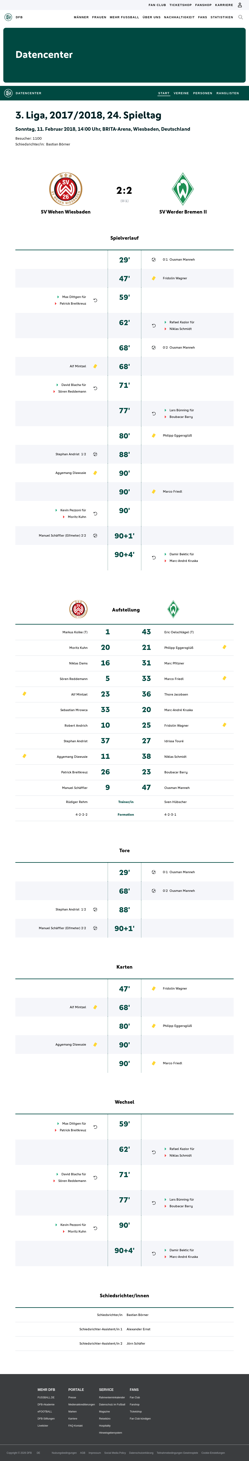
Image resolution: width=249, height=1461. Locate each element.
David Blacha (71, 385)
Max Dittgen (71, 297)
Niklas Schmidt (181, 329)
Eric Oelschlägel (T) (179, 632)
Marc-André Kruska (184, 561)
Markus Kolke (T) (75, 632)
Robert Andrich (76, 725)
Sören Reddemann (72, 391)
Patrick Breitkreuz (73, 303)
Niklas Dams (78, 663)
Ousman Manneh (182, 259)
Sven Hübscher (175, 802)
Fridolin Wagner (175, 278)
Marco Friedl (172, 491)
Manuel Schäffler (51, 535)
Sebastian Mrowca (74, 710)
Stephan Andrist (67, 454)
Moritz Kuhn (77, 517)
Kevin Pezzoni (70, 510)
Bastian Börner (58, 144)
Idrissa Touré (174, 741)
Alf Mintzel (78, 366)
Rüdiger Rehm (77, 802)
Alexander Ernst (138, 1329)
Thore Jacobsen (176, 694)
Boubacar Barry (181, 417)
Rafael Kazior (179, 322)
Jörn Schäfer (136, 1343)
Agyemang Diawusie (70, 473)
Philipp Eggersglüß (177, 435)
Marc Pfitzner (174, 663)
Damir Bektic (179, 554)
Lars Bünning (179, 410)
